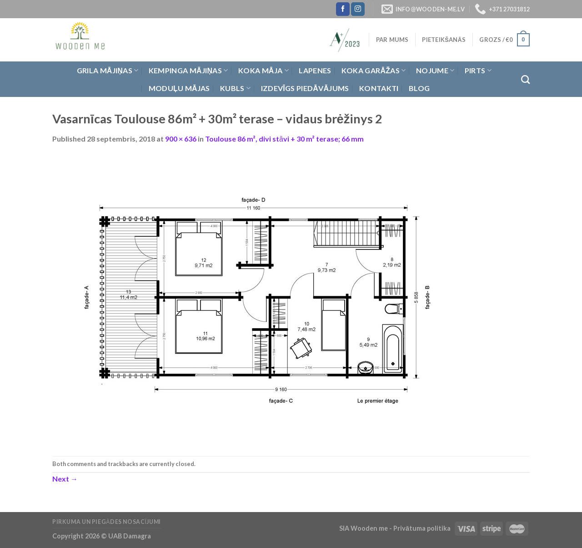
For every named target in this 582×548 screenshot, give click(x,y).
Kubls (235, 88)
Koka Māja (263, 70)
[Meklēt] (525, 79)
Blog (419, 88)
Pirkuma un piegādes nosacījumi (106, 521)
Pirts (478, 70)
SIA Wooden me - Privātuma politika (395, 528)
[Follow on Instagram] (358, 9)
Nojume (435, 70)
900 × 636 (180, 138)
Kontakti (379, 88)
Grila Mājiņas (108, 70)
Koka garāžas (373, 70)
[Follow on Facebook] (343, 9)
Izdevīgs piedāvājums (305, 88)
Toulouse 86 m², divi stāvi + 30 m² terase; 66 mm (284, 138)
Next (65, 478)
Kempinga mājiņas (188, 70)
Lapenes (315, 70)
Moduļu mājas (179, 88)
